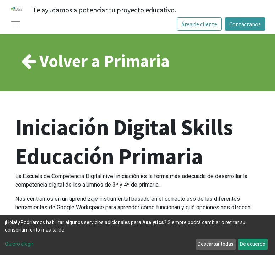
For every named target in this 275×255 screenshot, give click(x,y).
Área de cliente (199, 24)
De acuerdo (252, 244)
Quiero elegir (19, 244)
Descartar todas (215, 244)
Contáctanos (245, 24)
